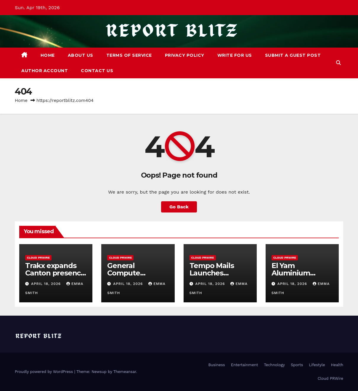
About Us (80, 55)
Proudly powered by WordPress (44, 371)
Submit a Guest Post (293, 55)
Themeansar (124, 371)
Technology (274, 365)
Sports (297, 365)
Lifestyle (317, 365)
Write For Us (234, 55)
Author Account (44, 70)
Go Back (179, 207)
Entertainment (244, 365)
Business (216, 365)
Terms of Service (129, 55)
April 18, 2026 (46, 284)
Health (337, 365)
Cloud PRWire (38, 257)
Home (48, 55)
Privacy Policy (184, 55)
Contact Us (97, 70)
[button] (338, 63)
